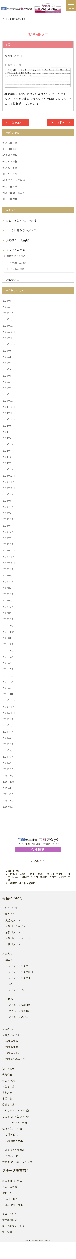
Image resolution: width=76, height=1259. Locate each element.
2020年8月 (8, 725)
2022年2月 (8, 613)
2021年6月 (8, 663)
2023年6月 (8, 513)
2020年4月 (8, 750)
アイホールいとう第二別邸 (21, 980)
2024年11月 (8, 413)
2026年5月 (8, 300)
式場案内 (7, 953)
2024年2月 (8, 463)
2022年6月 (8, 588)
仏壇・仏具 (11, 1134)
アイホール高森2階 (19, 1004)
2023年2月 (8, 538)
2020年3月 (8, 756)
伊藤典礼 (7, 1192)
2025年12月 (8, 331)
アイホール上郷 (17, 989)
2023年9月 (8, 494)
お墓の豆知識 (17, 269)
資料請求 (7, 1092)
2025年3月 (8, 388)
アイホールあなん (18, 1016)
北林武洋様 (13, 180)
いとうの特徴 (9, 908)
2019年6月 (8, 806)
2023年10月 (8, 488)
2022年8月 (8, 575)
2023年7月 (8, 506)
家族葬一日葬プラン (16, 926)
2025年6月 (8, 369)
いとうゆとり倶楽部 (13, 1149)
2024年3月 (8, 456)
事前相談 (7, 1098)
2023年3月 (8, 531)
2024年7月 (8, 431)
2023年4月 (8, 525)
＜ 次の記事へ (15, 122)
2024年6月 (8, 438)
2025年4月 (8, 381)
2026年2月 (8, 319)
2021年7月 (8, 656)
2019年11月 (8, 781)
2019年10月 (8, 788)
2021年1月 (7, 694)
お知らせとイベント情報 (21, 220)
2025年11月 (8, 338)
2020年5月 (8, 744)
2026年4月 (8, 307)
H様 (9, 155)
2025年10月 (8, 344)
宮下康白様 (13, 192)
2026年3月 (8, 313)
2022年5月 (8, 594)
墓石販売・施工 (14, 1140)
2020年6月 (8, 738)
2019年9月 (8, 794)
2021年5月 (8, 669)
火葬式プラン (12, 920)
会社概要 (38, 850)
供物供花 (7, 1074)
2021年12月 (8, 625)
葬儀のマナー (12, 1053)
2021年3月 (8, 681)
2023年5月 (8, 519)
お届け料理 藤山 (12, 1180)
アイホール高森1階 (19, 1010)
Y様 (9, 174)
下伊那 (9, 998)
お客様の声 (13, 280)
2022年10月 (8, 563)
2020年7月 (8, 731)
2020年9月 (8, 719)
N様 (9, 161)
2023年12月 (8, 475)
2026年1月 (8, 325)
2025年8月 (8, 356)
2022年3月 (8, 606)
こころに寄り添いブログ (21, 230)
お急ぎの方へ (9, 1086)
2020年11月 (8, 706)
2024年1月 (8, 469)
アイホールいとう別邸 (21, 971)
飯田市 (9, 959)
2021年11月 (8, 631)
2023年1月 (8, 544)
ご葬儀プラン (9, 914)
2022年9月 (8, 569)
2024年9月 (8, 425)
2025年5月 (8, 375)
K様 (9, 142)
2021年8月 (8, 650)
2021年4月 (8, 675)
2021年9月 (8, 644)
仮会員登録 (8, 1080)
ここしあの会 (9, 1186)
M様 (9, 199)
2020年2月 (8, 763)
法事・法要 (8, 1068)
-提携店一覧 (10, 1155)
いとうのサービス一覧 (14, 1122)
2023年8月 (8, 500)
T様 (9, 149)
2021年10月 (8, 638)
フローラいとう (11, 1214)
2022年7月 (8, 581)
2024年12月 (8, 406)
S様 (9, 167)
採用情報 (7, 1232)
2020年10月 (8, 713)
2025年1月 (8, 400)
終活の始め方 (12, 1041)
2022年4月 (8, 600)
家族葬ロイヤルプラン (17, 938)
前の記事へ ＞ (60, 122)
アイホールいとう (18, 965)
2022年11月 (8, 556)
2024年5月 (8, 444)
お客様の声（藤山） (19, 240)
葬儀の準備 (11, 1047)
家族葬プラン (12, 932)
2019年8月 (8, 800)
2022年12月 (8, 550)
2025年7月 (8, 363)
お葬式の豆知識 (15, 250)
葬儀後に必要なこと (17, 256)
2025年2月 (8, 394)
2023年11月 (8, 481)
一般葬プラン (12, 944)
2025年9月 (8, 350)
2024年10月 (8, 419)
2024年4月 (8, 450)
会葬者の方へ (9, 1104)
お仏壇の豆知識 (18, 262)
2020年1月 (8, 769)
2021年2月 (8, 688)
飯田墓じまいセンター (14, 1226)
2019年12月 (8, 775)
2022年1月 (8, 619)
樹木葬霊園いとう (12, 1220)
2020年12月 (8, 700)
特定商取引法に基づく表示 (17, 1161)
